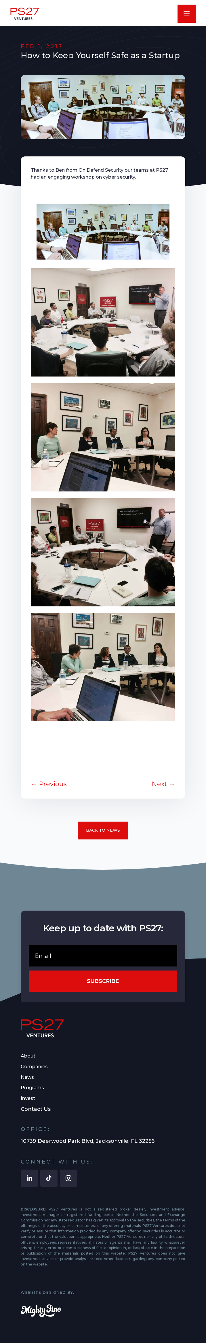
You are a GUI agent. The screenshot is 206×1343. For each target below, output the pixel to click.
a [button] (186, 13)
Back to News (103, 830)
